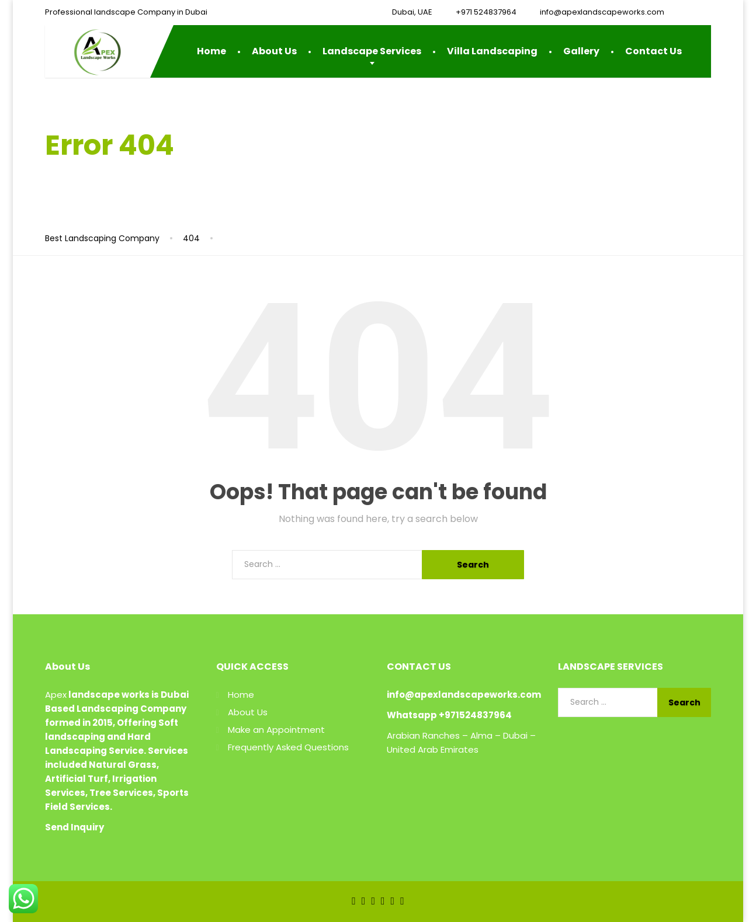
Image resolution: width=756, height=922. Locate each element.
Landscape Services (371, 51)
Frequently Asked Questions (288, 747)
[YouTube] (383, 901)
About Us (274, 51)
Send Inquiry (74, 827)
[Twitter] (363, 901)
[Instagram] (393, 901)
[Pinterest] (402, 901)
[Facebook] (354, 901)
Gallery (581, 51)
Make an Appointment (276, 729)
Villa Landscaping (492, 51)
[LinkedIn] (373, 901)
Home (211, 51)
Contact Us (653, 51)
